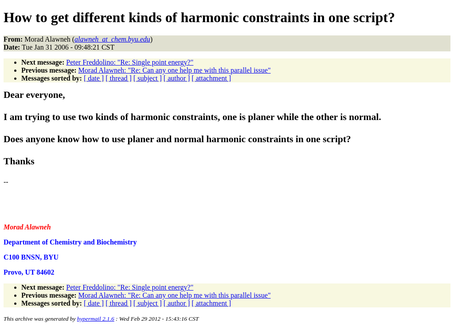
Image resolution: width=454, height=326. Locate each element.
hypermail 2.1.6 (95, 318)
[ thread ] (119, 78)
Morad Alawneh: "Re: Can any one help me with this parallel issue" (174, 70)
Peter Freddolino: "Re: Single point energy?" (129, 62)
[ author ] (177, 78)
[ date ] (94, 78)
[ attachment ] (211, 78)
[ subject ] (147, 78)
